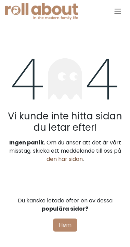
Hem (65, 225)
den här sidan (65, 159)
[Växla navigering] (117, 11)
